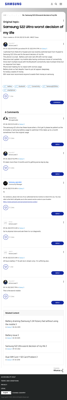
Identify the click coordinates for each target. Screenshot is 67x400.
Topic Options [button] (60, 20)
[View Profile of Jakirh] (11, 251)
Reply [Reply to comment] (58, 144)
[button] (60, 44)
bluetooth (22, 86)
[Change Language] (6, 392)
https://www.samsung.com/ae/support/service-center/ (20, 202)
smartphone (11, 90)
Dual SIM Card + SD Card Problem (20, 357)
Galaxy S (44, 49)
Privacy (4, 385)
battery (9, 86)
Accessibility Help (8, 377)
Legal (3, 388)
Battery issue (11, 335)
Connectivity (36, 86)
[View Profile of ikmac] (11, 222)
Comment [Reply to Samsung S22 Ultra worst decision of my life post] (56, 102)
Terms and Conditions (10, 381)
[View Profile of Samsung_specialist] (15, 182)
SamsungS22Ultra (52, 86)
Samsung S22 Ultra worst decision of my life (25, 346)
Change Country (18, 393)
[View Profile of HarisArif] (11, 43)
